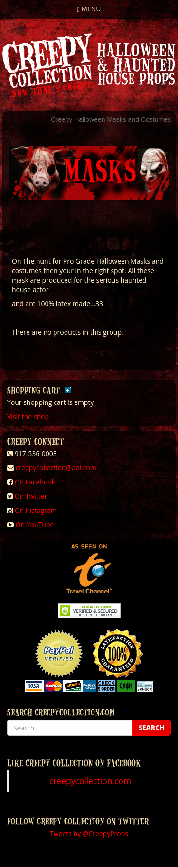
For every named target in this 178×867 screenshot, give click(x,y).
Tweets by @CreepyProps (89, 833)
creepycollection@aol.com (56, 467)
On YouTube (35, 524)
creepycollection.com (90, 780)
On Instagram (36, 510)
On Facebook (35, 481)
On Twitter (31, 496)
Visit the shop (28, 416)
